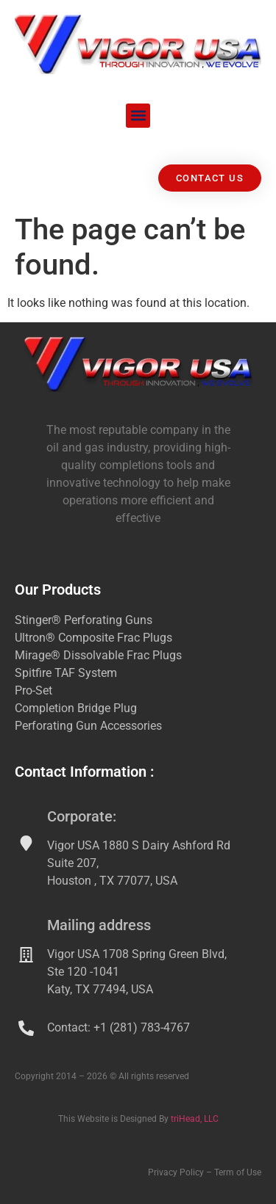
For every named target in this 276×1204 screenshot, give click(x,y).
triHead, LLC (195, 1119)
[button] (138, 116)
